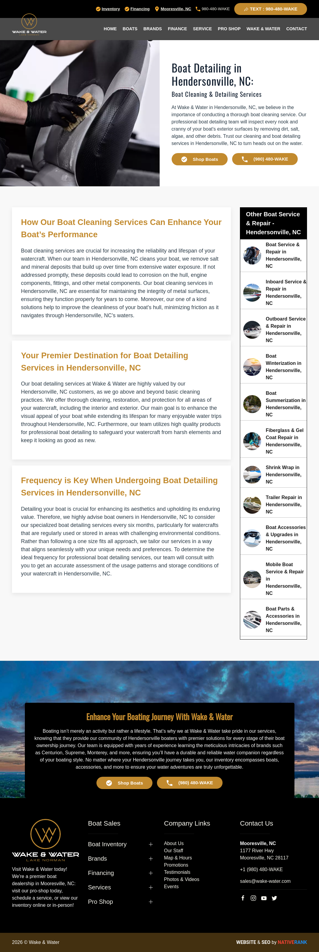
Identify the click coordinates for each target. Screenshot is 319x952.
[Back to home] (29, 24)
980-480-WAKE (213, 9)
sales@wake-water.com (265, 881)
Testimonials (177, 872)
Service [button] (202, 28)
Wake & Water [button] (263, 28)
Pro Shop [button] (229, 28)
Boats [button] (130, 28)
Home (110, 28)
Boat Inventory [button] (107, 844)
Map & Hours (178, 857)
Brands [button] (152, 28)
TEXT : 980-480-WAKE (270, 9)
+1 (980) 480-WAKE (261, 869)
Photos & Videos (181, 879)
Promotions (176, 865)
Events (171, 886)
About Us (174, 843)
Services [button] (99, 887)
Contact (296, 28)
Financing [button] (101, 873)
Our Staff (173, 850)
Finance (177, 28)
